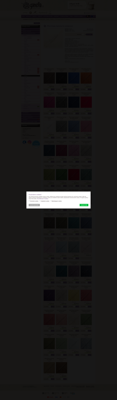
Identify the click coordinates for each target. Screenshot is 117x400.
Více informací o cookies (42, 198)
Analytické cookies (45, 201)
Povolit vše (84, 205)
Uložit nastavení (34, 205)
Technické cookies (34, 201)
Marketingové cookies (57, 201)
